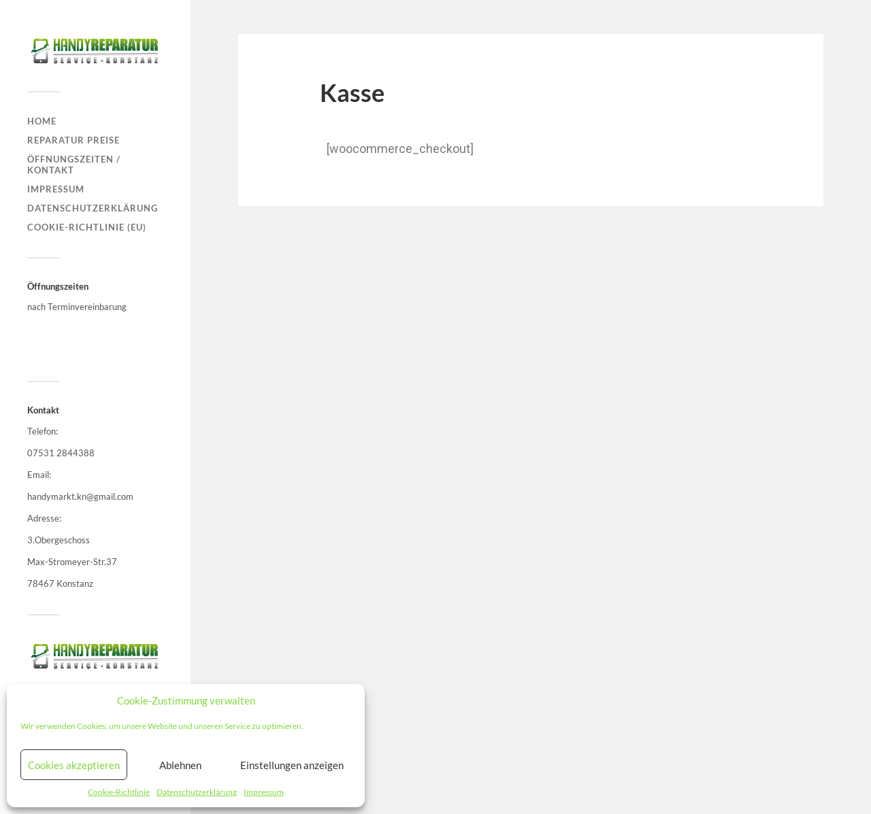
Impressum (264, 792)
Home (41, 121)
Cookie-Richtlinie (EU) (86, 227)
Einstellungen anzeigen (292, 765)
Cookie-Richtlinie (119, 792)
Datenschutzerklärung (197, 792)
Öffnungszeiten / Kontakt (73, 164)
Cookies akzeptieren (74, 765)
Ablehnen (180, 765)
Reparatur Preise (73, 140)
